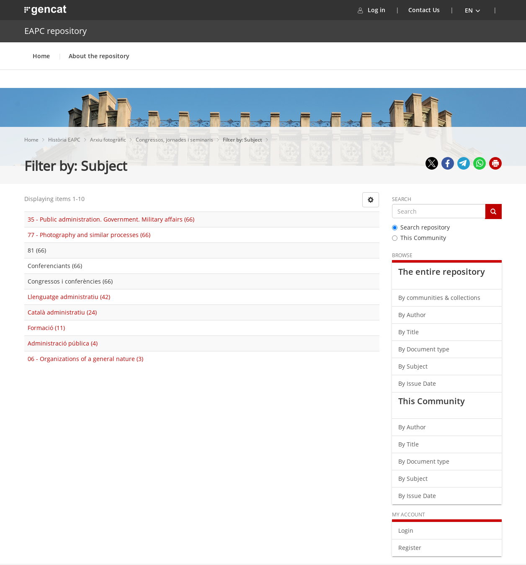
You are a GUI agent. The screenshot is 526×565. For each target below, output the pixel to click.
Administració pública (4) (63, 343)
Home (41, 56)
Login (405, 530)
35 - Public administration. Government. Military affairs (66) (111, 219)
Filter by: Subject (243, 139)
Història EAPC (65, 139)
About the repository (99, 56)
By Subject (413, 366)
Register (409, 548)
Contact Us (424, 10)
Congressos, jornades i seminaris (175, 139)
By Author (412, 315)
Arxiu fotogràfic (108, 139)
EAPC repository (55, 30)
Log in (382, 9)
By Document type (423, 349)
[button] (472, 10)
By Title (408, 332)
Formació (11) (46, 328)
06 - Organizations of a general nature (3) (85, 359)
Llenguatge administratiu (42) (69, 297)
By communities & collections (439, 298)
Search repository (421, 227)
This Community (419, 238)
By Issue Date (417, 383)
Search (401, 199)
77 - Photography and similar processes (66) (89, 235)
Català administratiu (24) (62, 312)
